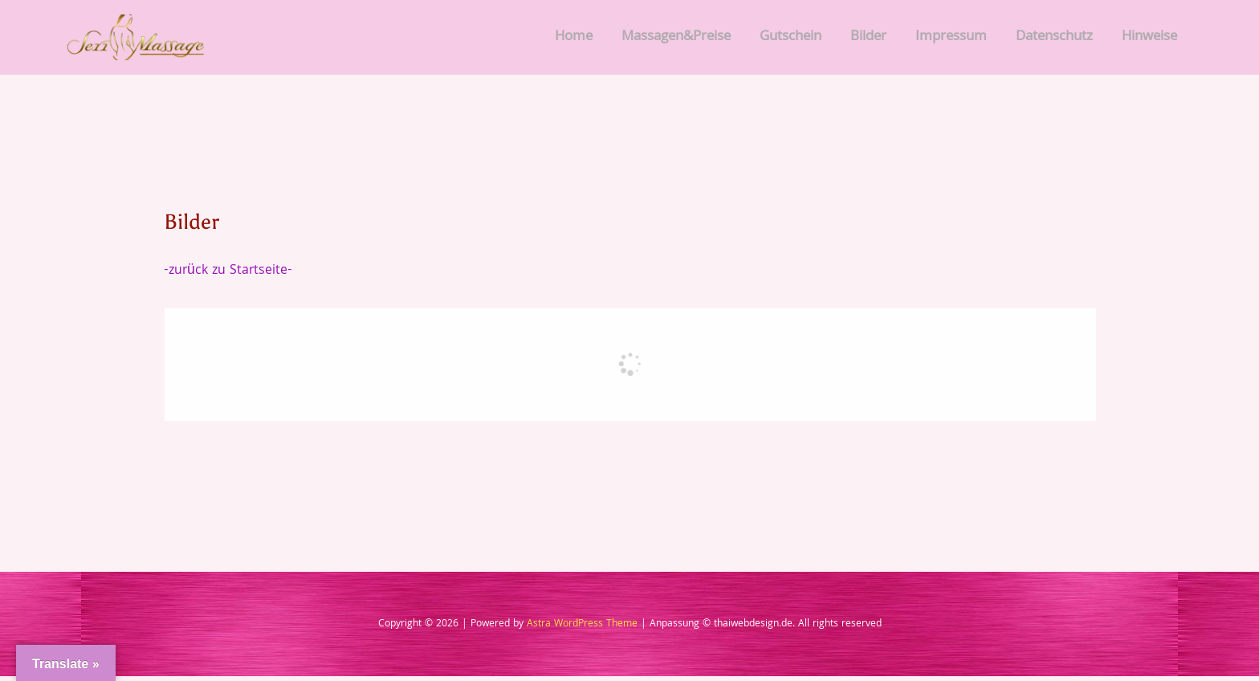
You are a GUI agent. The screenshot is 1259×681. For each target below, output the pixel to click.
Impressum (951, 39)
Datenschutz (1054, 39)
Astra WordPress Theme (582, 629)
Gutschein (790, 39)
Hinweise (1149, 39)
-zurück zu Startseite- (230, 275)
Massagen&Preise (676, 39)
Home (574, 39)
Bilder (868, 39)
